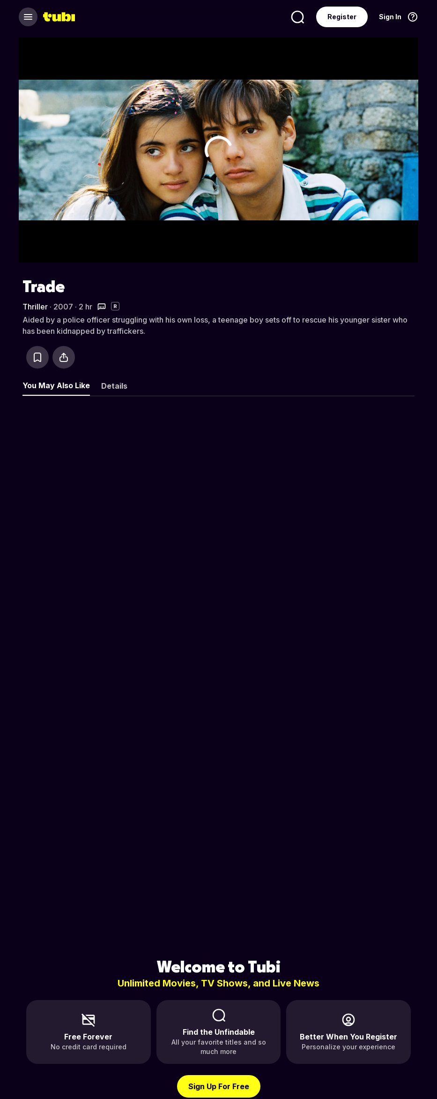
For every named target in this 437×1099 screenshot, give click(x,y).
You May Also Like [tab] (56, 385)
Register (341, 17)
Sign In (390, 17)
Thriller (35, 306)
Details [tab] (114, 386)
